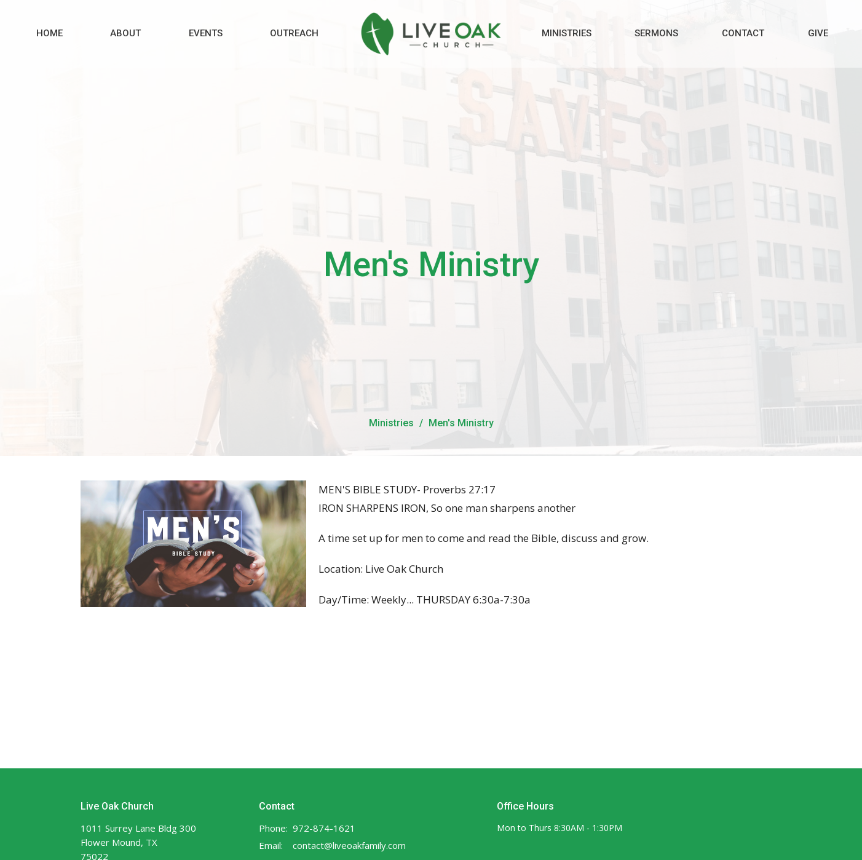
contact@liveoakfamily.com (349, 845)
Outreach (294, 33)
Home (49, 33)
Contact (743, 33)
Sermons (656, 33)
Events (206, 33)
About (125, 33)
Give (818, 33)
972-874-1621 (324, 828)
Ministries (566, 33)
